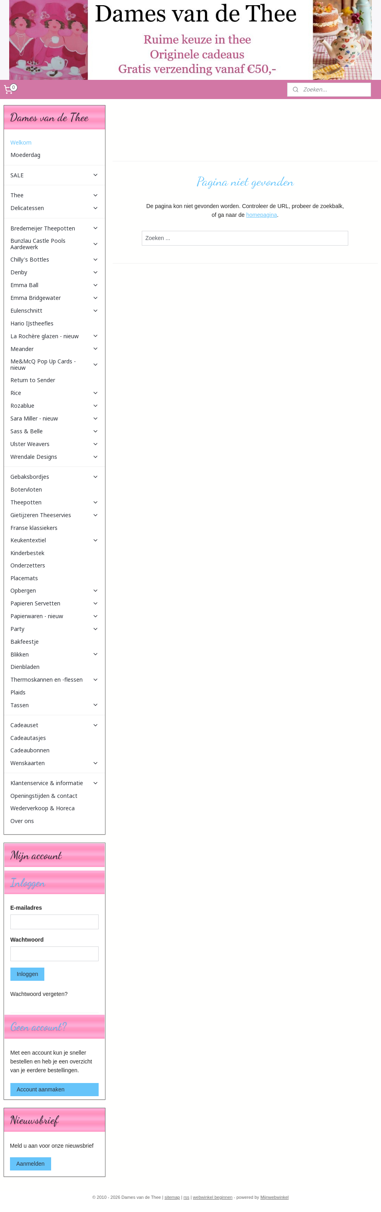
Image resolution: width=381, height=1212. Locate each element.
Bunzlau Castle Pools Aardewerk (54, 243)
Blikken (54, 654)
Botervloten (26, 489)
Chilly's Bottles (54, 259)
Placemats (24, 578)
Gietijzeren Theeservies (54, 515)
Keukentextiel (54, 540)
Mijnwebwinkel (274, 1197)
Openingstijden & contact (43, 795)
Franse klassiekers (34, 528)
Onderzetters (27, 565)
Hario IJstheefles (32, 323)
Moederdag (25, 155)
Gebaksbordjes (54, 476)
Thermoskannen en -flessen (54, 679)
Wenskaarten (54, 763)
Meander (54, 349)
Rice (54, 393)
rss (186, 1197)
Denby (54, 272)
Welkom (21, 142)
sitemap (172, 1197)
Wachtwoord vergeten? (38, 994)
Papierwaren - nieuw (54, 616)
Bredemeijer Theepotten (54, 228)
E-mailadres (26, 908)
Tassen (54, 705)
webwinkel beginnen (212, 1197)
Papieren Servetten (54, 603)
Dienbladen (25, 666)
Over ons (22, 821)
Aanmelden (30, 1163)
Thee (54, 195)
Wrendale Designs (54, 456)
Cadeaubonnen (30, 750)
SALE (54, 175)
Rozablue (54, 405)
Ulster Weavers (54, 444)
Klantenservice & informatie (54, 783)
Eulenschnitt (54, 310)
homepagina (261, 215)
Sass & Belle (54, 431)
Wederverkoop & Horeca (42, 808)
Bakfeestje (24, 641)
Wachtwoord (27, 939)
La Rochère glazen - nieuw (54, 336)
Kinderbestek (27, 553)
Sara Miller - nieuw (54, 418)
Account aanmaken (41, 1089)
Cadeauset (54, 725)
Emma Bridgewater (54, 298)
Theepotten (54, 502)
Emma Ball (54, 285)
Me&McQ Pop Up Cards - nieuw (54, 364)
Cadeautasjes (28, 738)
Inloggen (27, 974)
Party (54, 629)
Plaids (18, 692)
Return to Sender (32, 380)
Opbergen (54, 590)
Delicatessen (54, 208)
